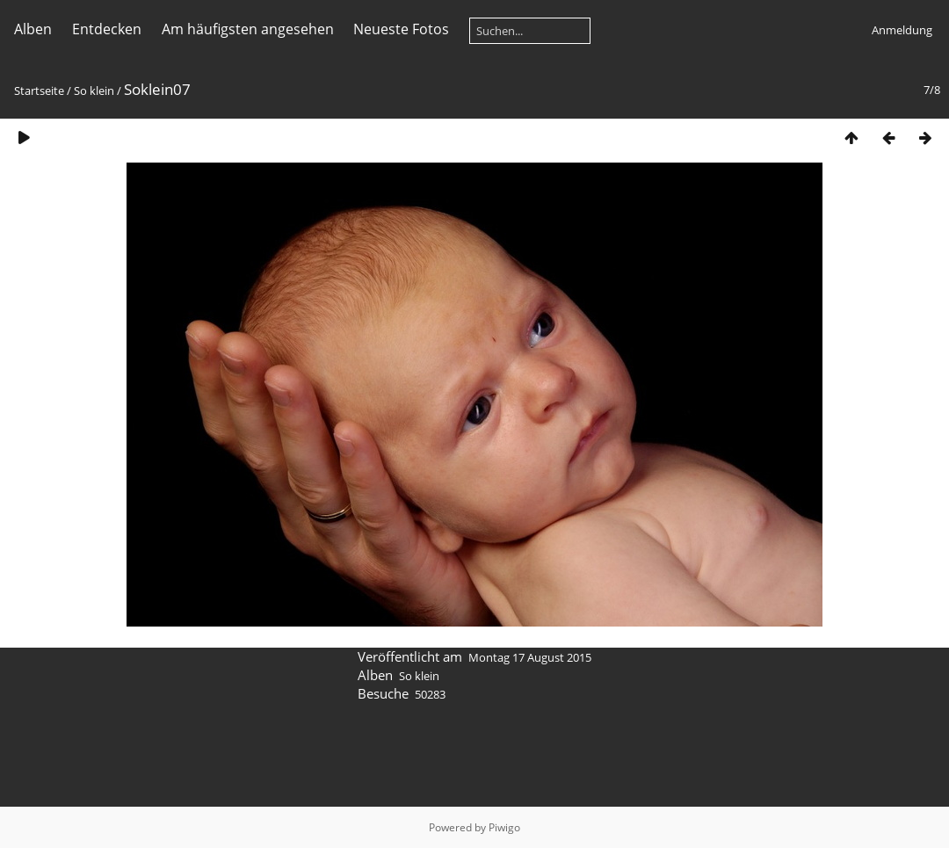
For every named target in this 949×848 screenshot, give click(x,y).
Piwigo (504, 827)
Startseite (39, 90)
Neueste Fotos (401, 29)
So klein (94, 90)
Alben (33, 29)
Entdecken (106, 29)
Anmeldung (902, 30)
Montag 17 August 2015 (529, 657)
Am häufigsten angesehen (248, 29)
